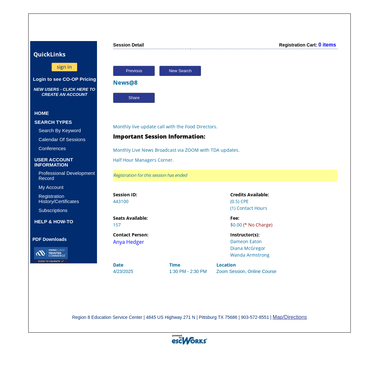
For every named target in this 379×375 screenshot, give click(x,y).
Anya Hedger (128, 241)
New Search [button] (180, 70)
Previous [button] (134, 70)
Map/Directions (290, 317)
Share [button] (134, 97)
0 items (327, 44)
